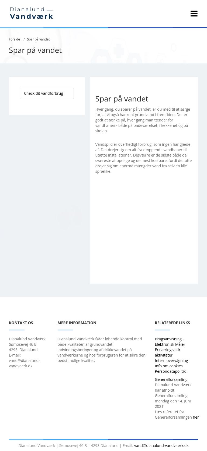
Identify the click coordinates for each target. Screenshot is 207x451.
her (196, 417)
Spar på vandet (38, 39)
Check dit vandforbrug (43, 93)
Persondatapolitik (170, 371)
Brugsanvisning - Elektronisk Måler (170, 341)
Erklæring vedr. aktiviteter (168, 352)
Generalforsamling (171, 379)
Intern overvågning (171, 360)
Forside (14, 39)
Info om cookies (168, 365)
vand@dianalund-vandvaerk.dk (161, 445)
